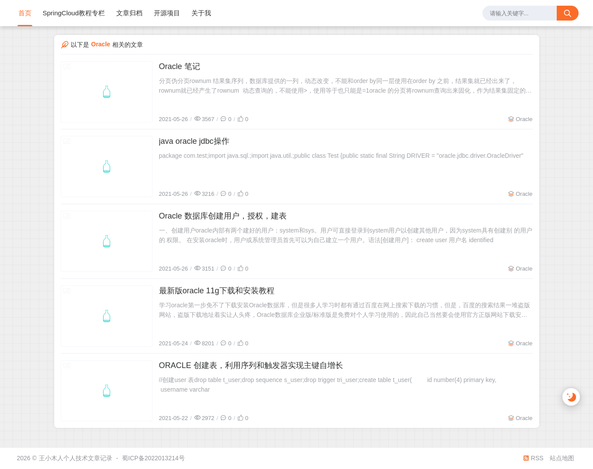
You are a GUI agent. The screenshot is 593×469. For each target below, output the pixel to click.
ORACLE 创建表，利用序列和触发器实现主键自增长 (251, 365)
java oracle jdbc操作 (194, 141)
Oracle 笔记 (179, 66)
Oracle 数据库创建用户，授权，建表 (223, 216)
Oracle (524, 119)
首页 (24, 13)
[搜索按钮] (568, 13)
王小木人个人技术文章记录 (75, 458)
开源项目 (167, 13)
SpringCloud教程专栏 (74, 13)
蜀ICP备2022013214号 (153, 458)
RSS (533, 458)
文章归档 (129, 13)
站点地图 (562, 458)
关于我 (201, 13)
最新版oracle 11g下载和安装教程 (216, 290)
